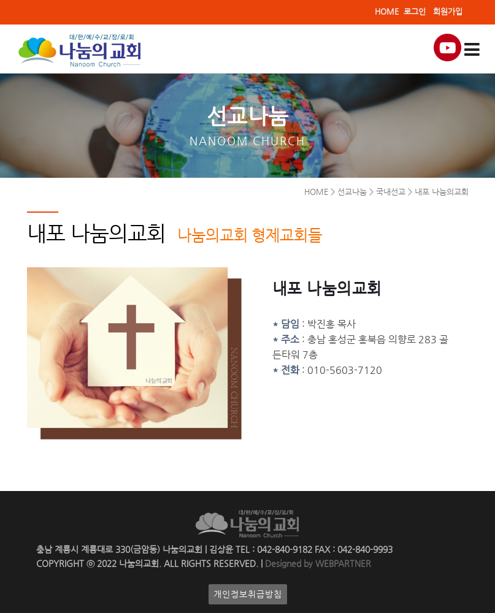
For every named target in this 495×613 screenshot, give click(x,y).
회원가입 (447, 11)
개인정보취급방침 (247, 594)
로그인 (415, 11)
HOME (387, 11)
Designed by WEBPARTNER (317, 563)
